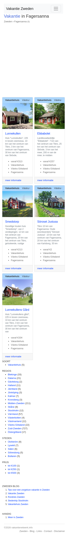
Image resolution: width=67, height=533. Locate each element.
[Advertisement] (33, 59)
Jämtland (12, 389)
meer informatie (13, 180)
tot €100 (12, 465)
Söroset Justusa (47, 221)
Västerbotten (14, 417)
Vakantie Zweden (19, 9)
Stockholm (13, 410)
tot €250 (12, 469)
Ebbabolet (43, 133)
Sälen (11, 449)
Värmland (13, 414)
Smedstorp (12, 221)
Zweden (8, 21)
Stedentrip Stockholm (18, 500)
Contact (48, 531)
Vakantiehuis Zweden (18, 504)
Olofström (13, 441)
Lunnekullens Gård (17, 309)
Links (39, 531)
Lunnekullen (13, 133)
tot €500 (12, 473)
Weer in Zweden (15, 517)
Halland (12, 385)
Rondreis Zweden (16, 497)
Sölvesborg (13, 452)
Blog (32, 531)
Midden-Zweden (16, 403)
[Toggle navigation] (56, 8)
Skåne (11, 407)
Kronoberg (13, 399)
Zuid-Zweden (14, 428)
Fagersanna (20, 21)
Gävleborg (13, 381)
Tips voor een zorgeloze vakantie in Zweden (29, 490)
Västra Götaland (16, 424)
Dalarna (12, 378)
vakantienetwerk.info (22, 527)
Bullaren (12, 456)
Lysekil (11, 445)
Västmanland (14, 421)
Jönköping (13, 392)
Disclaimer (59, 531)
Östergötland (14, 432)
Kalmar (11, 396)
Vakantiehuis (14, 364)
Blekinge (12, 374)
